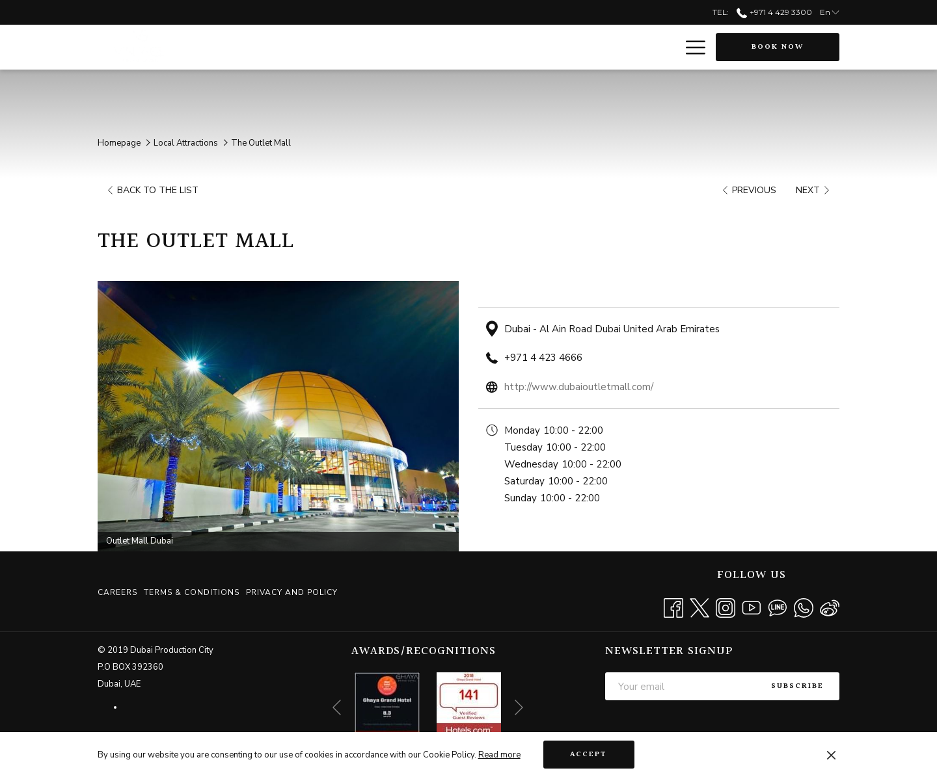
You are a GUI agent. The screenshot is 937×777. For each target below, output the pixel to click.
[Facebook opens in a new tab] (673, 606)
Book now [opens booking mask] (778, 47)
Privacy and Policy (292, 592)
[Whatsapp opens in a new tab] (803, 606)
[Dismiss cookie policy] (831, 755)
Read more (499, 755)
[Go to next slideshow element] (519, 708)
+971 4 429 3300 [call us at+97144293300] (774, 12)
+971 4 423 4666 (543, 357)
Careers (117, 592)
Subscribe (797, 686)
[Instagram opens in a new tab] (725, 606)
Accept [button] (588, 754)
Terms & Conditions (191, 592)
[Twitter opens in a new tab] (699, 606)
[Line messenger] (777, 606)
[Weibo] (829, 606)
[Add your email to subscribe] (680, 686)
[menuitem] (119, 592)
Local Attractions (186, 143)
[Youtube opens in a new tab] (751, 606)
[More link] (690, 47)
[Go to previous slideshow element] (337, 708)
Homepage (119, 143)
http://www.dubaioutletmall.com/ (578, 386)
